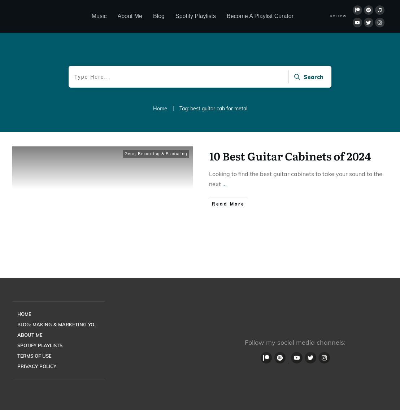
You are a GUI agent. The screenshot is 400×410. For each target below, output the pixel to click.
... (224, 184)
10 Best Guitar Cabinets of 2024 (290, 156)
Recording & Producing (162, 153)
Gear (130, 153)
